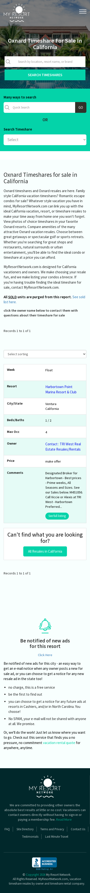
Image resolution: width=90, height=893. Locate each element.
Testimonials (30, 837)
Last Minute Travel (56, 837)
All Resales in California (45, 551)
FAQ (7, 829)
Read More (64, 819)
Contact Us (78, 829)
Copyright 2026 (35, 875)
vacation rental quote (59, 742)
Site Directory (25, 829)
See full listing (57, 516)
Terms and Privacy (52, 829)
